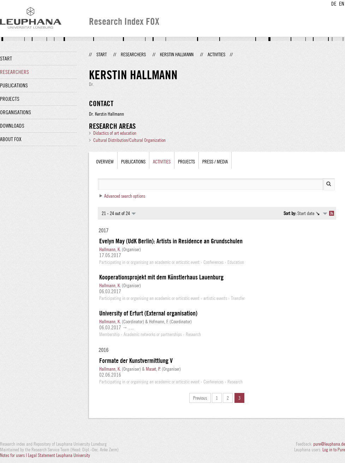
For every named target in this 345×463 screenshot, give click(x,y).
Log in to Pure (333, 449)
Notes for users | (14, 455)
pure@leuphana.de (329, 444)
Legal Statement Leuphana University (59, 455)
